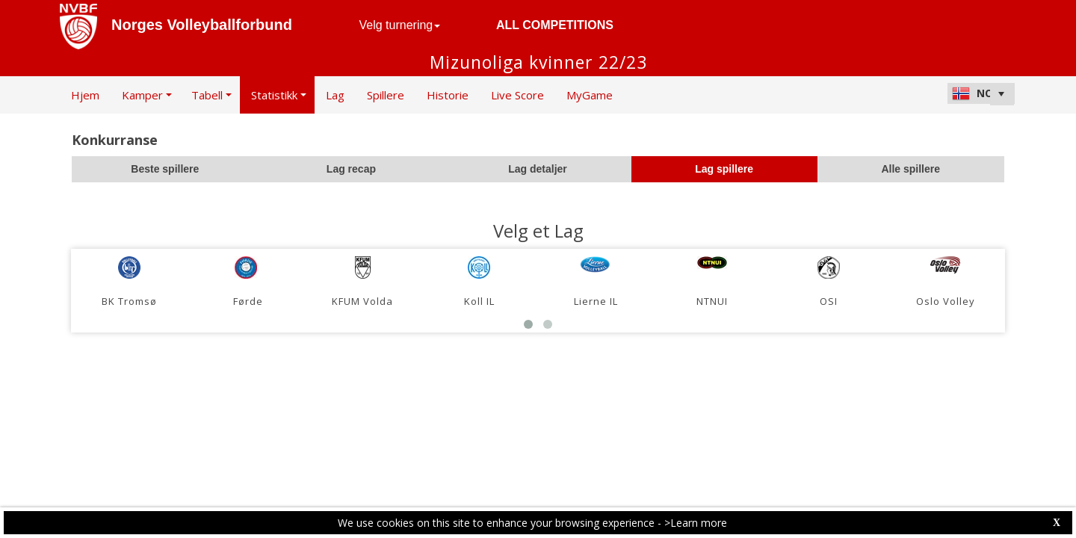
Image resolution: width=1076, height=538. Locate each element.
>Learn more (695, 523)
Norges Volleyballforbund (201, 24)
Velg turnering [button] (400, 25)
